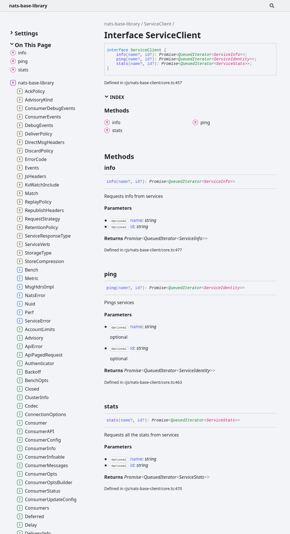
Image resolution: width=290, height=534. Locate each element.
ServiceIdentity (232, 59)
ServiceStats (230, 64)
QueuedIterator (195, 54)
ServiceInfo (227, 54)
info (121, 54)
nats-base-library (28, 6)
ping (121, 59)
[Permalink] (120, 168)
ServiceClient (157, 24)
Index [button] (114, 97)
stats (122, 64)
